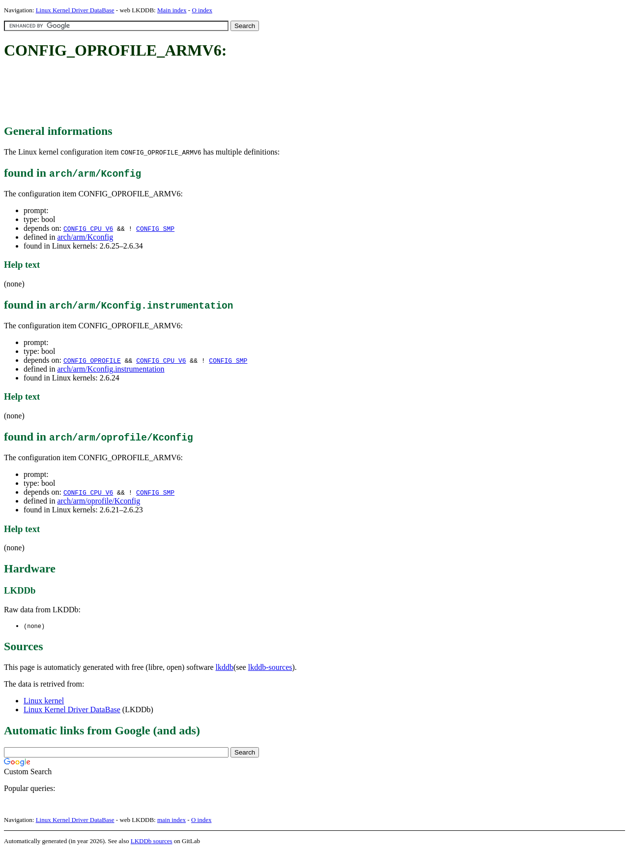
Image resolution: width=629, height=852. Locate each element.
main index (171, 820)
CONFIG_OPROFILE (92, 360)
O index (202, 10)
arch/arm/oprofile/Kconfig (98, 501)
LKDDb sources (151, 841)
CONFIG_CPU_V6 (88, 228)
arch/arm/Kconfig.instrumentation (110, 369)
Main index (172, 10)
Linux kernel (44, 701)
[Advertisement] (183, 92)
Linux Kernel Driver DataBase (75, 10)
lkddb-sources (270, 667)
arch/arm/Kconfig (85, 237)
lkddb (224, 667)
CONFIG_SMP (155, 228)
